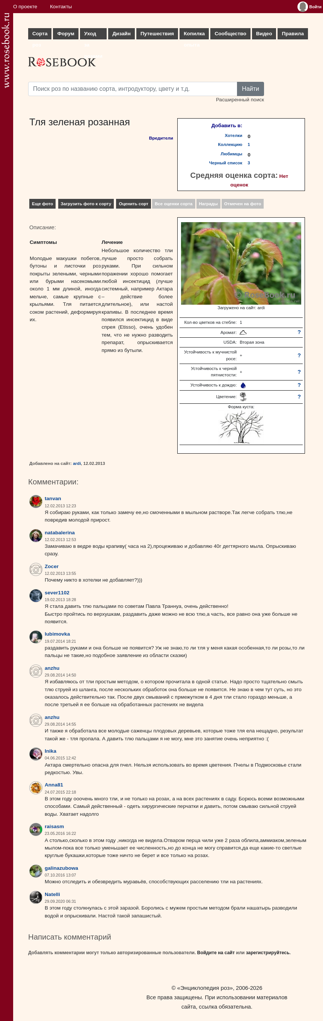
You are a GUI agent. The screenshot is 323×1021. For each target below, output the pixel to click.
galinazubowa (61, 868)
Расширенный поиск (240, 99)
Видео (264, 33)
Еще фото (42, 203)
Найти (250, 89)
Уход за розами (93, 35)
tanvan (53, 498)
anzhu (52, 668)
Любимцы (232, 154)
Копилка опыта (194, 35)
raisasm (54, 826)
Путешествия (157, 33)
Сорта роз (39, 35)
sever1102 (57, 592)
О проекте (25, 6)
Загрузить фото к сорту (86, 203)
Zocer (52, 566)
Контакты (61, 6)
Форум (65, 33)
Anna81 (54, 785)
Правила (293, 33)
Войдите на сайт (216, 952)
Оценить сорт (133, 203)
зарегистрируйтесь (268, 952)
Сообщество (230, 33)
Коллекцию (230, 144)
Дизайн (121, 33)
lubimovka (57, 634)
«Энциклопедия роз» (205, 988)
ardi (77, 463)
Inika (50, 751)
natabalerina (60, 532)
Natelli (52, 894)
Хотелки (234, 135)
